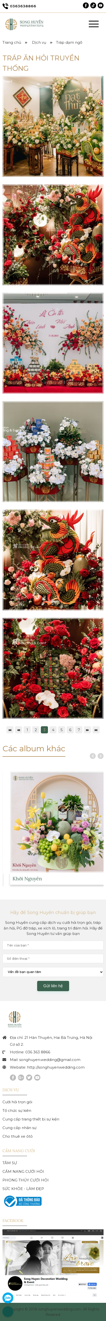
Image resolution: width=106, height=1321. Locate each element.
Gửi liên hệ (53, 986)
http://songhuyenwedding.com (56, 1067)
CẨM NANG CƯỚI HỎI (23, 1171)
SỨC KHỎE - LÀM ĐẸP (23, 1188)
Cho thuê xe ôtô (17, 1136)
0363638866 (19, 6)
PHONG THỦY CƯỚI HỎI (25, 1180)
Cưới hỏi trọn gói (17, 1102)
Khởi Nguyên (39, 878)
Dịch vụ (39, 42)
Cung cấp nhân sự (19, 1127)
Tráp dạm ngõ (69, 42)
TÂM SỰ (9, 1163)
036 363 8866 (37, 1052)
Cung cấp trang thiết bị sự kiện (30, 1119)
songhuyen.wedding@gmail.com (49, 1059)
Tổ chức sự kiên (16, 1110)
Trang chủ (11, 42)
